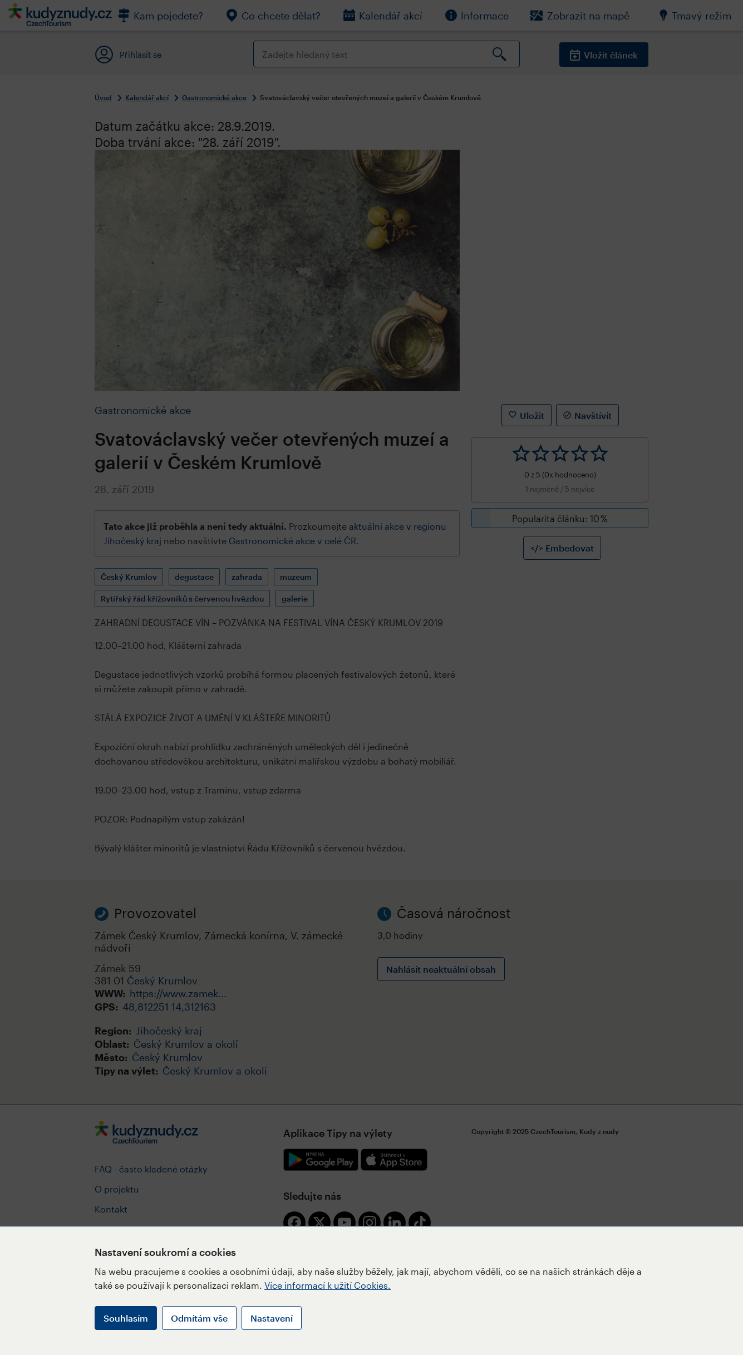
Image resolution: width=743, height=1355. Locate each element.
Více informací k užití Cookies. (327, 1285)
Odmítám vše (199, 1318)
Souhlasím (126, 1318)
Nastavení (271, 1318)
